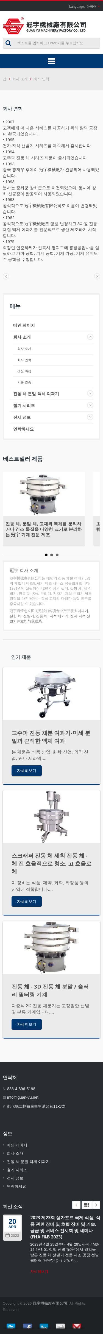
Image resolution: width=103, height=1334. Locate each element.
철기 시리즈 (24, 405)
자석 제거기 (59, 616)
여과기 (82, 611)
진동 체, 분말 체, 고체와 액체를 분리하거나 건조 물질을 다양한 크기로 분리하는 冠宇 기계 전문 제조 (43, 529)
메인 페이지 (24, 325)
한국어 (91, 7)
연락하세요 (23, 429)
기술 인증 (24, 382)
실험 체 (15, 616)
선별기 (28, 616)
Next (96, 1205)
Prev (76, 1205)
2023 (12, 1235)
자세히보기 (26, 770)
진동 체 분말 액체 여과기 (36, 393)
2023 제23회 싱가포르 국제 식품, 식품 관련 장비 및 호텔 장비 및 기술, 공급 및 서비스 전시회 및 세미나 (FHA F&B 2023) (65, 1227)
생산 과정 (24, 371)
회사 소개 (20, 79)
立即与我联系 (31, 621)
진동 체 (42, 616)
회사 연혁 (41, 79)
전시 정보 (22, 417)
